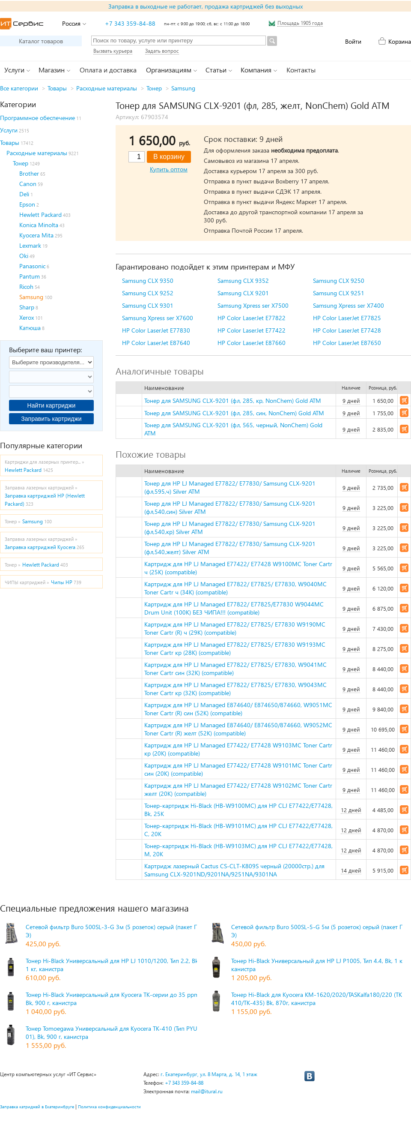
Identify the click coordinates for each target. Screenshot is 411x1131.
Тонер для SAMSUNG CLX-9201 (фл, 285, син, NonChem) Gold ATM (234, 413)
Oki (23, 256)
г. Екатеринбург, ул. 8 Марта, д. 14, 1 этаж (209, 1074)
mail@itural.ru (207, 1091)
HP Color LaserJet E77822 (251, 318)
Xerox (26, 317)
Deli (24, 194)
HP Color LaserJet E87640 (156, 343)
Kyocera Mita (36, 235)
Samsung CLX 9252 (147, 293)
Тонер (154, 88)
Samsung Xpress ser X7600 (157, 318)
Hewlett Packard (40, 214)
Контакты (301, 69)
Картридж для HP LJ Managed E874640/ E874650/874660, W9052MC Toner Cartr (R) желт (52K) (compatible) (238, 729)
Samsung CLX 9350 (147, 280)
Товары (57, 88)
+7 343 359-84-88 (130, 23)
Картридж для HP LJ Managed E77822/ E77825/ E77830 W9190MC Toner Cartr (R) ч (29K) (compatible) (234, 628)
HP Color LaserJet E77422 (251, 330)
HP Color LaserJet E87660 (251, 343)
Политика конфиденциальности (109, 1106)
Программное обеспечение (37, 118)
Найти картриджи (51, 405)
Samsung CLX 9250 (338, 280)
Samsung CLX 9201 (243, 293)
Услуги (9, 130)
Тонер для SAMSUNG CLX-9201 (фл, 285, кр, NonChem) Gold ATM (232, 400)
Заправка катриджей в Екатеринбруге (37, 1106)
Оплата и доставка (108, 69)
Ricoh (26, 286)
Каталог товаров (41, 41)
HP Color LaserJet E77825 (347, 318)
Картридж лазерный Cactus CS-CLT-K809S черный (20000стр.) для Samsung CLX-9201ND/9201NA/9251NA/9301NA (234, 870)
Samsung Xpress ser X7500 (253, 305)
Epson (27, 204)
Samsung (183, 88)
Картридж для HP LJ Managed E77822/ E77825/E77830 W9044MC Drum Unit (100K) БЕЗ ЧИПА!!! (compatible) (234, 608)
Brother (29, 173)
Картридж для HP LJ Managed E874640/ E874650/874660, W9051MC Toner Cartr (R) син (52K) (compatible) (238, 709)
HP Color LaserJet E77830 (156, 330)
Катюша (30, 328)
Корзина (399, 41)
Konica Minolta (38, 225)
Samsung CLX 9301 (147, 305)
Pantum (29, 276)
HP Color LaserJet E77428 (347, 330)
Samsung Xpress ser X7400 (348, 305)
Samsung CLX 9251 (338, 293)
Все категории (19, 88)
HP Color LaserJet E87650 (347, 343)
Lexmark (30, 245)
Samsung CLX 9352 (243, 280)
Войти (353, 41)
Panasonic (32, 266)
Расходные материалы (106, 88)
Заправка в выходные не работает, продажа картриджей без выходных (205, 6)
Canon (27, 184)
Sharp (26, 307)
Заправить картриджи (51, 418)
